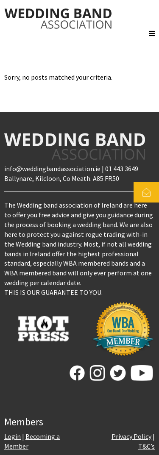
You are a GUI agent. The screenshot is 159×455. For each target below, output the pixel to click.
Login (12, 436)
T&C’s (146, 446)
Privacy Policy (131, 436)
